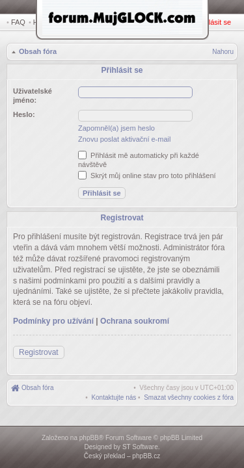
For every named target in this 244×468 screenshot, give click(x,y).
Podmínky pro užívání (53, 315)
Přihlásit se (216, 22)
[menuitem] (189, 392)
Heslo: (24, 112)
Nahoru (223, 53)
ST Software (140, 446)
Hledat (45, 22)
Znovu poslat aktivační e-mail (124, 137)
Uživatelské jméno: (32, 93)
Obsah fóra (36, 53)
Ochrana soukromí (134, 315)
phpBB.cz (146, 456)
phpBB (89, 437)
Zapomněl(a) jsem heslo (116, 126)
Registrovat (179, 22)
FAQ (18, 22)
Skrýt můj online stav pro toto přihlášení (147, 173)
